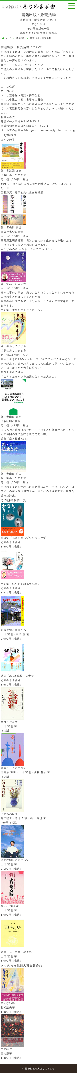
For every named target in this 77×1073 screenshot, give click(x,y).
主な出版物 (38, 24)
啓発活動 (21, 38)
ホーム (8, 38)
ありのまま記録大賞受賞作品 (38, 32)
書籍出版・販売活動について (38, 19)
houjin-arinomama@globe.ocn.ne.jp (51, 130)
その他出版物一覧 (38, 28)
